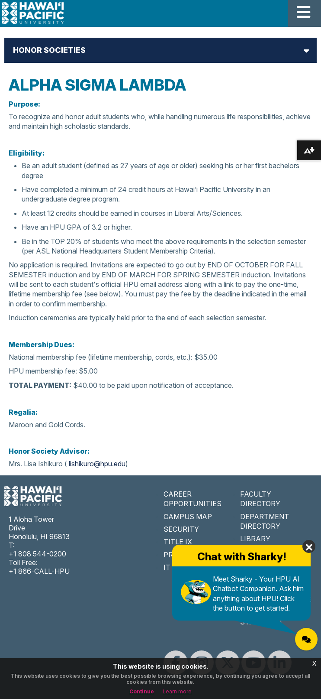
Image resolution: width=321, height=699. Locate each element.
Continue (141, 691)
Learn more (177, 691)
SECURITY (181, 529)
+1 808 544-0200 (37, 553)
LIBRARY (255, 538)
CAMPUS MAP (188, 516)
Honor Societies (49, 50)
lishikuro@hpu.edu (97, 463)
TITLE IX (178, 541)
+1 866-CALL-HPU (39, 571)
